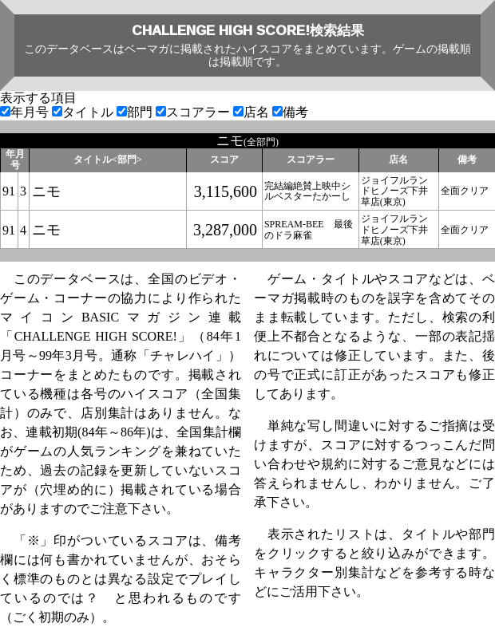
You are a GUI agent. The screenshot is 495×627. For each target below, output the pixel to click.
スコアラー (194, 112)
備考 (290, 112)
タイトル (84, 112)
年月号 (26, 112)
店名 (252, 112)
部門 (136, 112)
